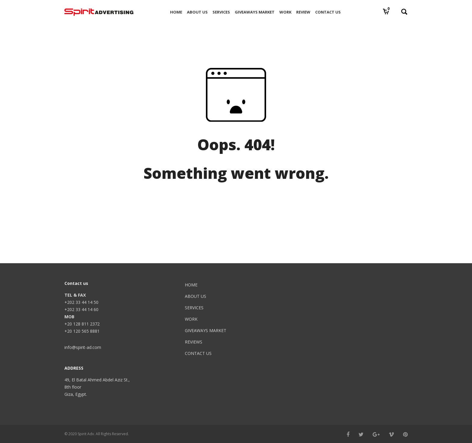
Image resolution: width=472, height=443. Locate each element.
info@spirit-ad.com (82, 347)
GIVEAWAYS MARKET (205, 330)
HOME (191, 285)
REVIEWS (193, 342)
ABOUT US (195, 296)
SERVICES (194, 307)
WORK (191, 319)
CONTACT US (198, 353)
